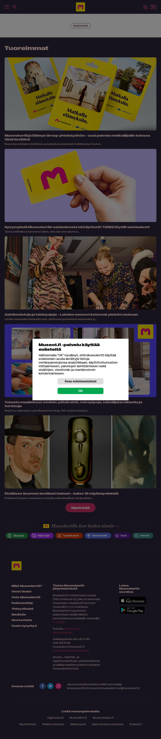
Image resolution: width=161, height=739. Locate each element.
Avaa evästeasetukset (80, 381)
